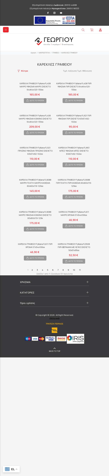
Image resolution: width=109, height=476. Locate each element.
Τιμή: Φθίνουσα (84, 70)
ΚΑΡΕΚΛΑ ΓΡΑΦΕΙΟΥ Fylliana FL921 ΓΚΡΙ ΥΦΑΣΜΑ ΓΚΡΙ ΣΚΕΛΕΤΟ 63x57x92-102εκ (73, 118)
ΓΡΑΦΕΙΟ (55, 53)
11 (80, 270)
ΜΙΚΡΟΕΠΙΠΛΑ (44, 53)
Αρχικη (33, 53)
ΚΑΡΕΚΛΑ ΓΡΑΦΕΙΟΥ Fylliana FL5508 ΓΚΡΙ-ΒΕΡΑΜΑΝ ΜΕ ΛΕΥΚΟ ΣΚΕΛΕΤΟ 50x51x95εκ (74, 247)
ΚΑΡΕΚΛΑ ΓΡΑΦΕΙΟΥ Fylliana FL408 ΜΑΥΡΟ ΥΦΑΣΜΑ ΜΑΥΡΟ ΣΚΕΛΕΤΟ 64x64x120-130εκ (35, 86)
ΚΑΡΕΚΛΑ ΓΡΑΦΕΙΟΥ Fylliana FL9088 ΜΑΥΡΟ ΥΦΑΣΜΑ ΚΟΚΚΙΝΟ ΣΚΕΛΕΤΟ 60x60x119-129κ (35, 215)
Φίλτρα (24, 70)
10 (74, 270)
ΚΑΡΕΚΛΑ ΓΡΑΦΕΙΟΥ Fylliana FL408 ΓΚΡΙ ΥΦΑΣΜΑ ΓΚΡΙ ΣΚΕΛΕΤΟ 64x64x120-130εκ (73, 86)
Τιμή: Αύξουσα (70, 70)
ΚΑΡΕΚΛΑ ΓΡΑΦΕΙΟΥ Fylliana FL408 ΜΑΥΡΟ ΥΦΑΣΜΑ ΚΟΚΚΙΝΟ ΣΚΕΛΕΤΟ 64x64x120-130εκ (35, 118)
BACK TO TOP (54, 351)
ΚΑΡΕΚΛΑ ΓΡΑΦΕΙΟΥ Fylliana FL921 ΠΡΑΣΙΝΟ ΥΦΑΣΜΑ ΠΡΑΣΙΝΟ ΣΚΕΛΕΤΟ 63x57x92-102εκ (35, 150)
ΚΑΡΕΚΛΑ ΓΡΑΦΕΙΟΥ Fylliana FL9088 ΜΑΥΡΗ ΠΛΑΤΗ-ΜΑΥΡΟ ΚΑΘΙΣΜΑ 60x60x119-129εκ (35, 182)
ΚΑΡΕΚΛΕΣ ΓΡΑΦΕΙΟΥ (69, 53)
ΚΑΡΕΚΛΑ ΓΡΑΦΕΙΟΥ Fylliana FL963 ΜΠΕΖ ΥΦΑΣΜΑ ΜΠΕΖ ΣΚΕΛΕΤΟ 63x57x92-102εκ (73, 150)
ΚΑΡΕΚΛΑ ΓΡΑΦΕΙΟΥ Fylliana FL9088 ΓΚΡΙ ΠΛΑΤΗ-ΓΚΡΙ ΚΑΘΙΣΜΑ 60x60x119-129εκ (74, 182)
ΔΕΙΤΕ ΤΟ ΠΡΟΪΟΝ (37, 100)
